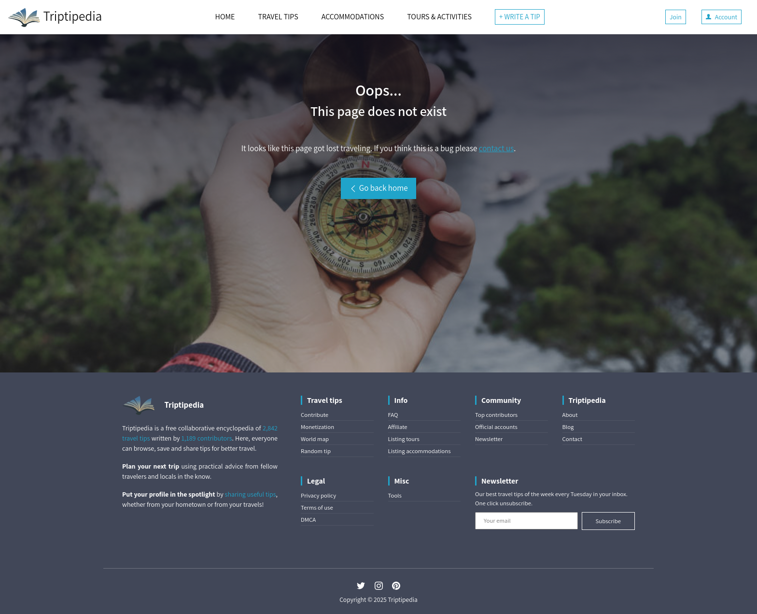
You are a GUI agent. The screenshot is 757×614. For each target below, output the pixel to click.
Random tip (316, 451)
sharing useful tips (250, 494)
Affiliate (397, 427)
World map (315, 439)
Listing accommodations (419, 451)
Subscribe (608, 521)
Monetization (317, 427)
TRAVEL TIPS (278, 17)
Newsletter (489, 439)
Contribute (314, 415)
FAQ (393, 415)
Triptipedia (55, 17)
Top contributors (496, 415)
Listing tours (404, 439)
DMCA (308, 519)
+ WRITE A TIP (519, 16)
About (570, 415)
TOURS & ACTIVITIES (439, 17)
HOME (225, 17)
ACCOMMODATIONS (353, 17)
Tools (395, 495)
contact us (496, 148)
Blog (568, 427)
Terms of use (317, 507)
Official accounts (496, 427)
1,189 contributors (207, 438)
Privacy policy (318, 495)
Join (676, 17)
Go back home (378, 188)
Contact (572, 439)
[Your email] (526, 520)
